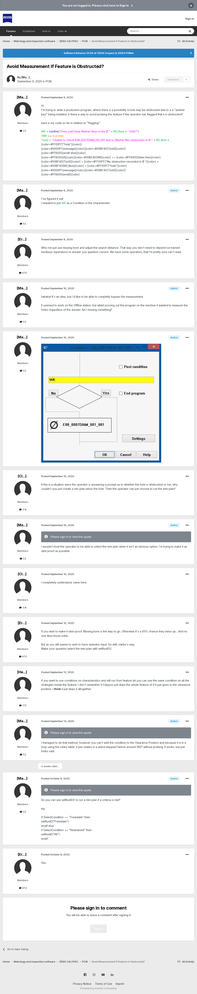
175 (22, 705)
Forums (11, 33)
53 (23, 130)
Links (62, 31)
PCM (49, 81)
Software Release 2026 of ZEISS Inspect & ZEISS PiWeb (99, 53)
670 (23, 272)
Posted (57, 97)
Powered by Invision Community (98, 988)
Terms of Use (103, 983)
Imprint (120, 983)
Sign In (189, 18)
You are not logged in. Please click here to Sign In (95, 5)
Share (153, 79)
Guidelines (29, 31)
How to (46, 31)
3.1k (23, 509)
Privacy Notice (82, 983)
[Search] (146, 31)
